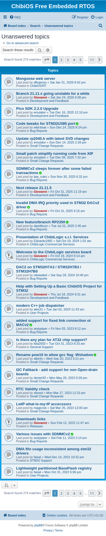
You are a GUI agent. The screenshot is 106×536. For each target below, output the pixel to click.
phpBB (38, 525)
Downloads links (31, 419)
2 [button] (61, 59)
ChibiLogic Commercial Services (52, 244)
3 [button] (68, 59)
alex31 (38, 309)
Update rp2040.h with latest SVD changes (52, 138)
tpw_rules (40, 176)
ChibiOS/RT (38, 85)
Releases (36, 426)
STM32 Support (41, 460)
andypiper (40, 328)
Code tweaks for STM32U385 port (45, 123)
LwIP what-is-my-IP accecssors (43, 404)
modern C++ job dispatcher (40, 305)
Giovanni (40, 97)
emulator (40, 112)
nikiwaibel (40, 275)
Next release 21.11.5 (33, 188)
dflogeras (40, 82)
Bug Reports (38, 130)
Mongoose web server (35, 78)
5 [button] (80, 59)
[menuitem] (15, 17)
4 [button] (74, 59)
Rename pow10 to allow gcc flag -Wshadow (54, 355)
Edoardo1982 (43, 241)
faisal (37, 457)
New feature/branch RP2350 (40, 222)
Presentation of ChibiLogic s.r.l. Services (52, 237)
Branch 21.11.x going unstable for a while (52, 93)
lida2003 (40, 343)
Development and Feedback (49, 100)
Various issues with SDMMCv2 (43, 434)
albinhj (38, 358)
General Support (41, 347)
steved (38, 393)
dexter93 (40, 378)
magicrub (40, 407)
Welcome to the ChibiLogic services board (53, 252)
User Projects (39, 312)
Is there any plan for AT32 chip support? (51, 340)
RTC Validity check (32, 389)
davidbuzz (41, 226)
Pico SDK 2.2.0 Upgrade (37, 108)
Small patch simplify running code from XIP (54, 153)
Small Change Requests (47, 145)
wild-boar (40, 127)
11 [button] (92, 59)
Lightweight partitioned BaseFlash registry (54, 468)
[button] (46, 59)
